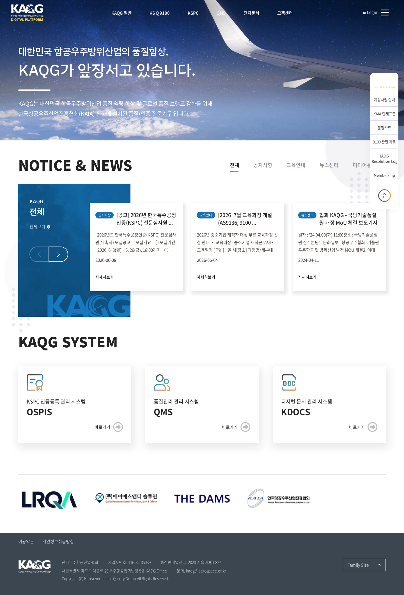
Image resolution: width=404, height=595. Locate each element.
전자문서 (251, 13)
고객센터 (285, 13)
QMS (221, 13)
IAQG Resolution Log (384, 158)
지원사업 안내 (384, 99)
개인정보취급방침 (58, 541)
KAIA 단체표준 (384, 113)
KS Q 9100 (160, 13)
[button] (58, 254)
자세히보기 (104, 277)
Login (370, 12)
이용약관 (26, 541)
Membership (384, 175)
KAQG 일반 (121, 13)
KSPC (193, 13)
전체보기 (40, 227)
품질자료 (384, 127)
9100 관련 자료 (384, 141)
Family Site (358, 565)
